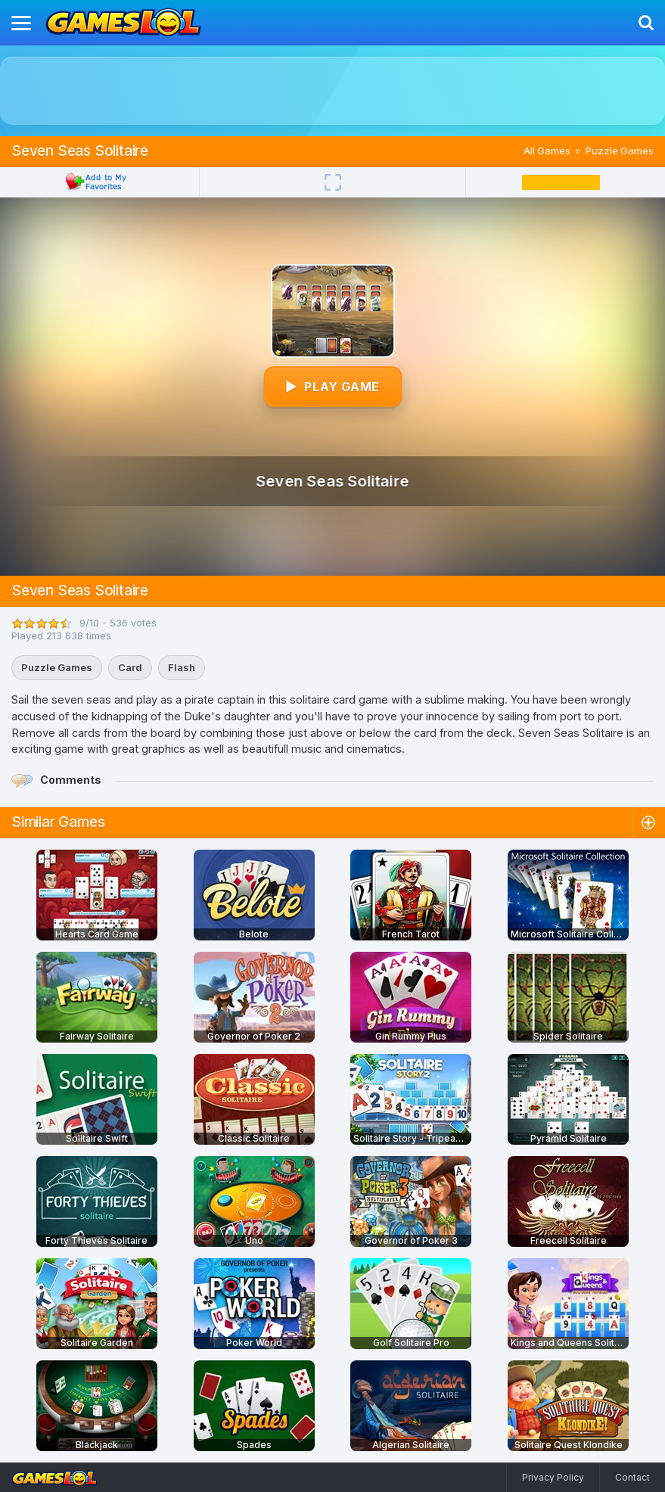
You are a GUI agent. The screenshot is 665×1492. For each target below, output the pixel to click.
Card (130, 667)
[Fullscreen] (333, 182)
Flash (181, 667)
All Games (547, 151)
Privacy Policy (553, 1477)
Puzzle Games (620, 151)
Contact (632, 1477)
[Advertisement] (333, 91)
